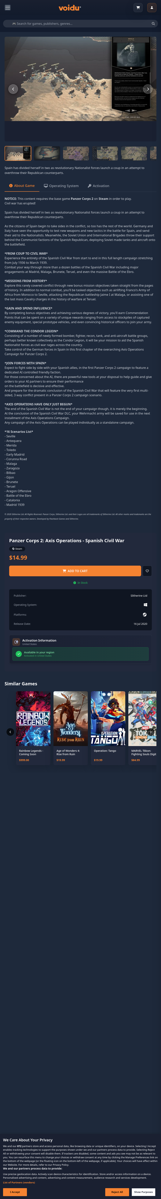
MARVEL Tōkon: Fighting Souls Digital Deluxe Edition (145, 752)
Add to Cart (75, 571)
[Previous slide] (13, 89)
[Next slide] (148, 89)
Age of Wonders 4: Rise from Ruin (68, 752)
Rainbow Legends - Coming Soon (31, 752)
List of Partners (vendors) (19, 1186)
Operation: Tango (105, 751)
